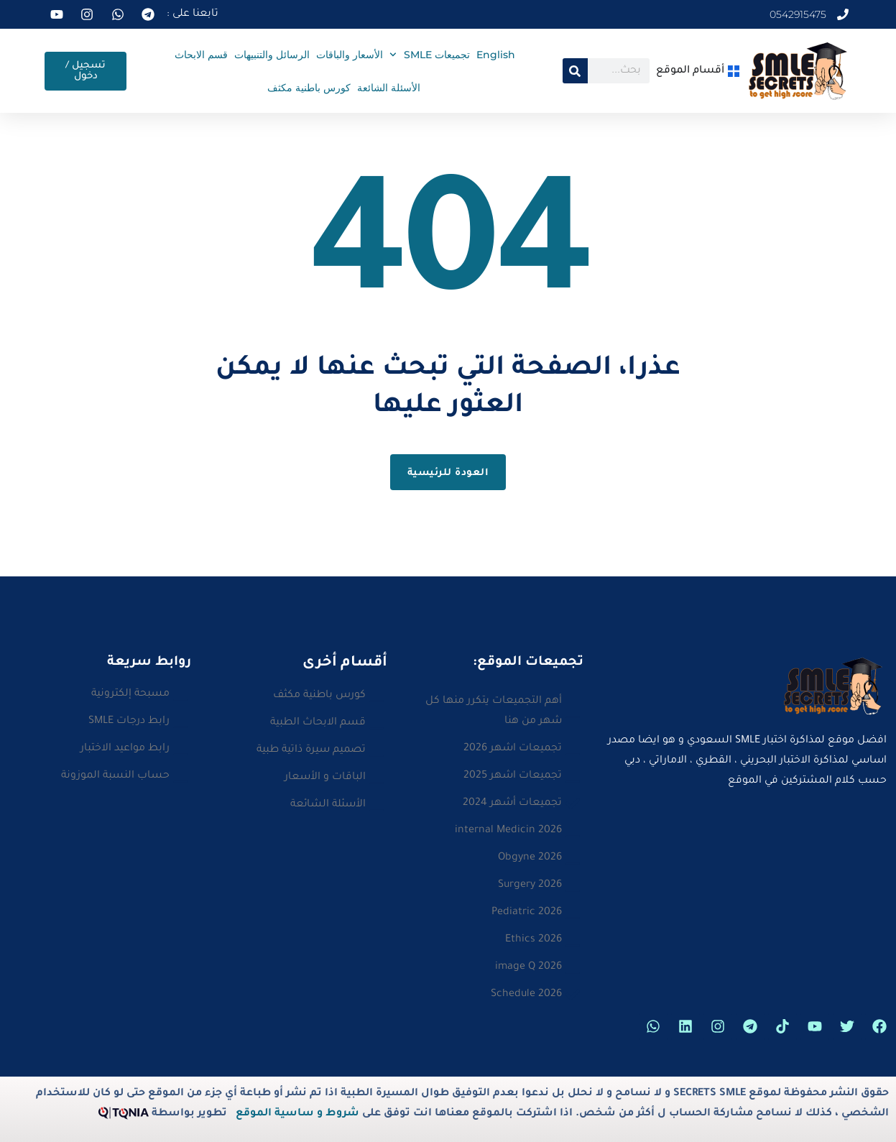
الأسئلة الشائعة (388, 87)
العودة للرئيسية (448, 473)
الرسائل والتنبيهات (272, 54)
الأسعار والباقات (349, 54)
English (495, 54)
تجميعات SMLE (429, 54)
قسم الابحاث (201, 54)
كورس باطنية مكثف (309, 87)
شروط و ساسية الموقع (297, 1114)
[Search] (575, 70)
